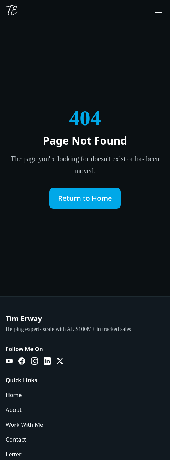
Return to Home (85, 198)
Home (14, 395)
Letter (14, 454)
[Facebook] (21, 361)
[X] (59, 361)
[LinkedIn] (47, 361)
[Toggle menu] (158, 10)
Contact (16, 439)
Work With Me (24, 425)
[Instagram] (34, 361)
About (14, 410)
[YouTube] (9, 361)
